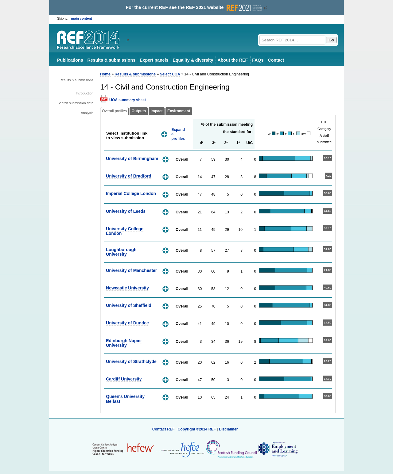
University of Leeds (126, 211)
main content (81, 18)
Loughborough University (121, 252)
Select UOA (170, 74)
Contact (276, 60)
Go (331, 40)
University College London (124, 231)
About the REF (232, 60)
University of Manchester (131, 270)
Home (105, 74)
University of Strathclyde (131, 361)
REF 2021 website (224, 7)
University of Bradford (128, 176)
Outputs (138, 111)
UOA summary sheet (127, 100)
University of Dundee (127, 322)
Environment (178, 111)
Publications (70, 60)
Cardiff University (124, 379)
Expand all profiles (178, 134)
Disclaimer (228, 429)
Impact (156, 111)
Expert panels (154, 60)
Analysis (87, 113)
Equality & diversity (193, 60)
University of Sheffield (128, 305)
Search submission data (75, 103)
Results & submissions (111, 60)
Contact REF (163, 429)
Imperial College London (131, 193)
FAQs (257, 60)
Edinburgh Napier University (124, 343)
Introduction (84, 93)
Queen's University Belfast (125, 398)
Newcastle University (127, 287)
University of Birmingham (132, 158)
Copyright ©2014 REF (197, 429)
